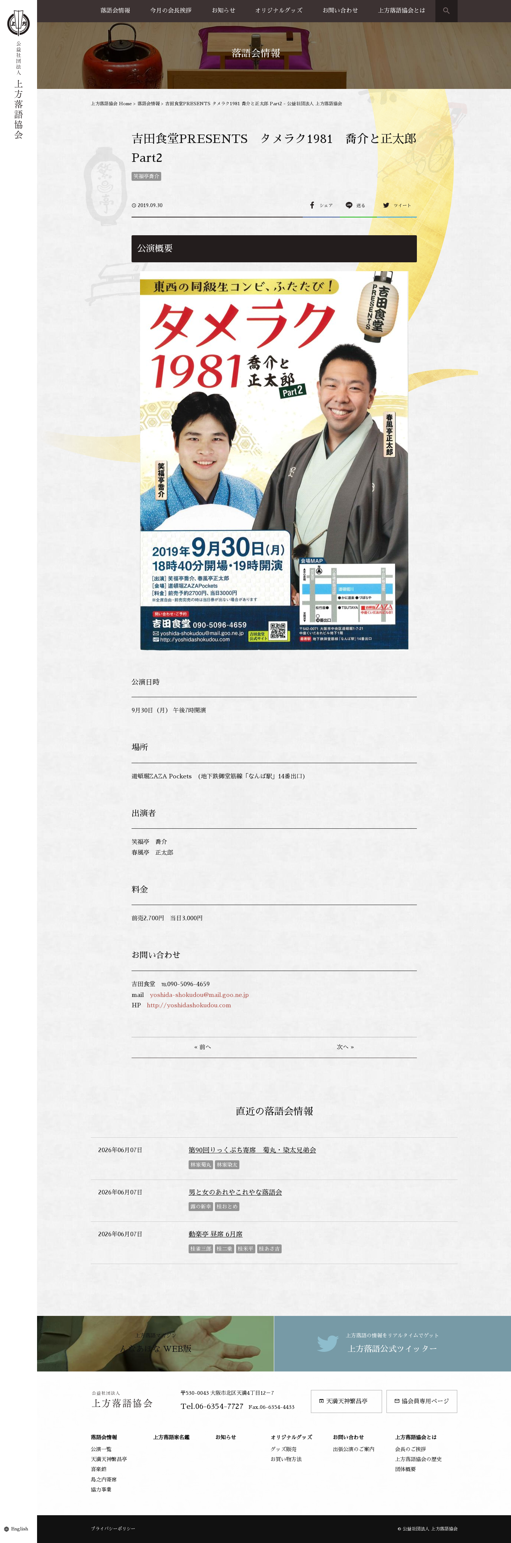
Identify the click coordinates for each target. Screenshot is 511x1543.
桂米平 (245, 1248)
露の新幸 (200, 1206)
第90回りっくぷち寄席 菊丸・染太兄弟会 (252, 1150)
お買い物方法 (286, 1459)
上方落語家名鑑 (171, 1437)
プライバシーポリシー (113, 1529)
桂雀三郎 (200, 1248)
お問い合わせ (340, 11)
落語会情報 (115, 11)
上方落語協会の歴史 (418, 1459)
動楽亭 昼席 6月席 (216, 1234)
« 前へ (202, 1047)
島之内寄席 (104, 1479)
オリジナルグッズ (278, 11)
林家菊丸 (200, 1164)
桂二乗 (224, 1248)
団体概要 (405, 1469)
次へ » (345, 1047)
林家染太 (227, 1164)
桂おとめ (227, 1206)
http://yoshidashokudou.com (189, 1005)
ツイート (402, 205)
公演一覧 (101, 1449)
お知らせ (223, 11)
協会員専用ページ (421, 1401)
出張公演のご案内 (353, 1449)
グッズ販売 (283, 1449)
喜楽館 (98, 1469)
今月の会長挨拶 (171, 11)
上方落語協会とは (401, 11)
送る (360, 205)
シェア (326, 205)
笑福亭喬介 (146, 176)
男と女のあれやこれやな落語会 (235, 1192)
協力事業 (101, 1489)
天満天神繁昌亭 (343, 1401)
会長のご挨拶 (410, 1449)
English (19, 1529)
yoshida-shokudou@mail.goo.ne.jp (199, 995)
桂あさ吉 (269, 1248)
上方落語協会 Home (111, 104)
